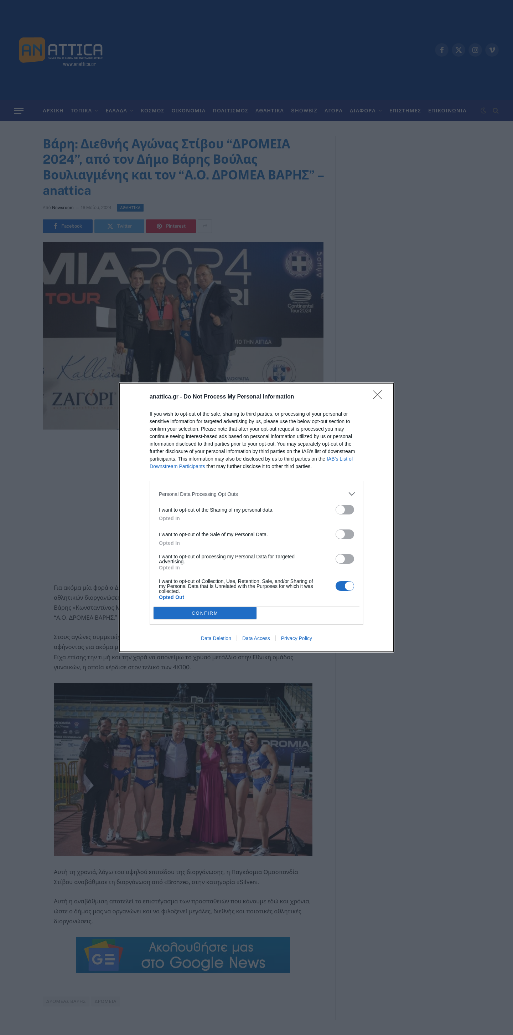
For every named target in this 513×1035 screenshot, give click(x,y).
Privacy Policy (296, 638)
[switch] (345, 509)
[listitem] (256, 494)
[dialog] (256, 517)
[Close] (380, 397)
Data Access (256, 638)
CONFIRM (205, 612)
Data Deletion (216, 638)
